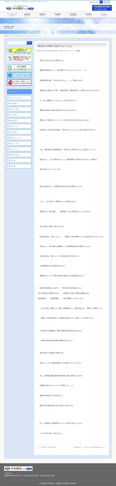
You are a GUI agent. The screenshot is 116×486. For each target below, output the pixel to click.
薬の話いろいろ (16, 138)
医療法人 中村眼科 (55, 483)
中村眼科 (14, 103)
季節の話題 (15, 155)
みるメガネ (15, 143)
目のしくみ (15, 126)
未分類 (78, 50)
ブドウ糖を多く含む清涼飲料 (46, 447)
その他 (13, 160)
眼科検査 (14, 120)
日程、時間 (15, 109)
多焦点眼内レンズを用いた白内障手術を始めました (90, 447)
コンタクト (15, 149)
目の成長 (14, 132)
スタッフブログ (16, 98)
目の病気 (14, 115)
